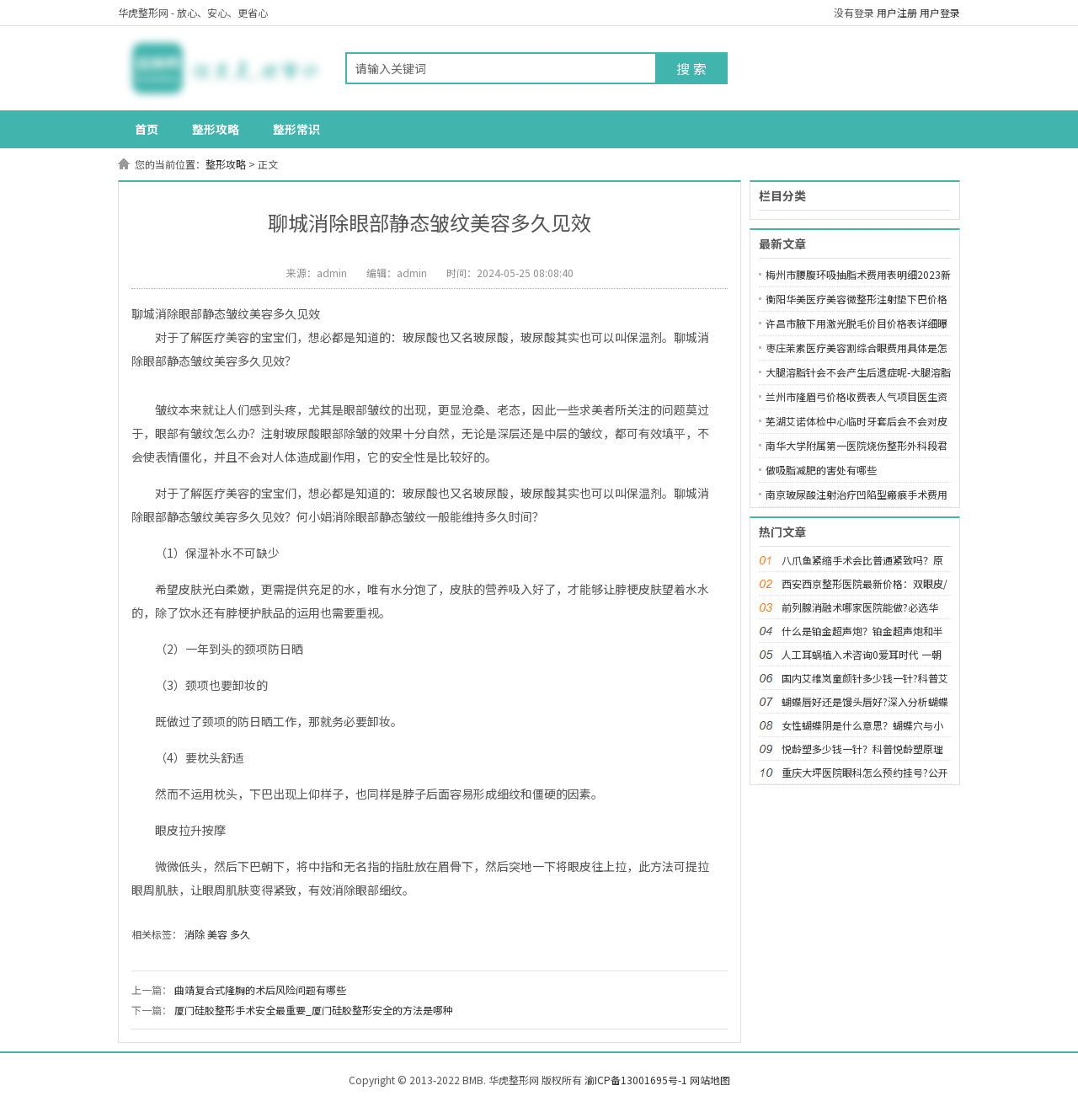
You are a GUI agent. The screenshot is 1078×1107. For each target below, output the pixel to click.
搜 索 (691, 68)
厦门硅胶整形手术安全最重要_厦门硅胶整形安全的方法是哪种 (313, 1010)
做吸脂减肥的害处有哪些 (821, 470)
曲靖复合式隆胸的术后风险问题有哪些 (260, 989)
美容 (217, 934)
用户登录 (940, 12)
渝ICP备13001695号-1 (635, 1079)
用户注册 (897, 12)
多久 (240, 934)
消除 (194, 934)
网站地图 (710, 1079)
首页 (146, 128)
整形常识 (296, 128)
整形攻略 (215, 128)
